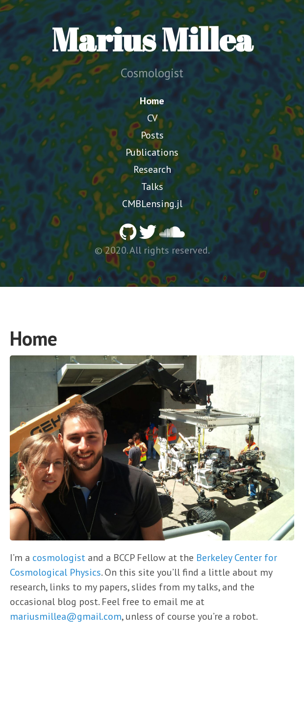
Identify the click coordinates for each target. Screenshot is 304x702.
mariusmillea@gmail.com (66, 616)
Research (152, 169)
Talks (152, 186)
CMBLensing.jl (152, 203)
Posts (152, 135)
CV (152, 118)
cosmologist (58, 557)
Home (152, 100)
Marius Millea (152, 39)
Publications (152, 152)
